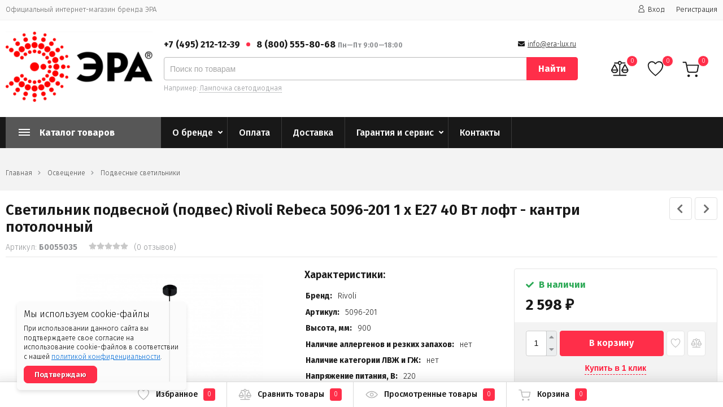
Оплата (254, 132)
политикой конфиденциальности (105, 357)
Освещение (66, 173)
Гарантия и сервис (395, 132)
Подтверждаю (60, 374)
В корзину (611, 342)
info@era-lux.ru (552, 44)
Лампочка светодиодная (240, 88)
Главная (19, 173)
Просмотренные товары (430, 394)
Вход (651, 9)
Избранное (176, 394)
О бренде (192, 132)
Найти (552, 68)
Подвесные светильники (140, 173)
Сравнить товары (290, 394)
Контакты (480, 132)
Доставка (313, 132)
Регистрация (696, 9)
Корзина (552, 394)
